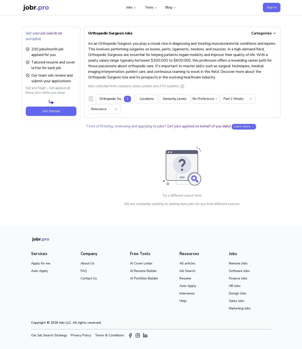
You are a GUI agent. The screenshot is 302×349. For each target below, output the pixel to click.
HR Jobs (235, 286)
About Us (87, 263)
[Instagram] (137, 335)
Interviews (187, 293)
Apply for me (40, 263)
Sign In (272, 7)
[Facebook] (130, 335)
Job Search (187, 271)
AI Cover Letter (141, 263)
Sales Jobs (236, 301)
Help (182, 301)
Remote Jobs (238, 263)
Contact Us (89, 278)
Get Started (51, 111)
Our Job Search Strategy (49, 335)
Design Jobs (237, 293)
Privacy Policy (81, 335)
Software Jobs (239, 271)
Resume (185, 278)
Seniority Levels (174, 99)
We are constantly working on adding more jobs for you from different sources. (182, 204)
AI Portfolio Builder (144, 278)
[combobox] (205, 99)
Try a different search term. (182, 195)
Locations (147, 99)
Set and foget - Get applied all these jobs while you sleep (48, 90)
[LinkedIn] (145, 335)
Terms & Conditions (109, 335)
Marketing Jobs (240, 308)
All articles (187, 263)
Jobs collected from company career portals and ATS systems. (136, 86)
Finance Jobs (238, 278)
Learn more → (244, 126)
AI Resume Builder (143, 271)
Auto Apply (39, 271)
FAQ (84, 271)
